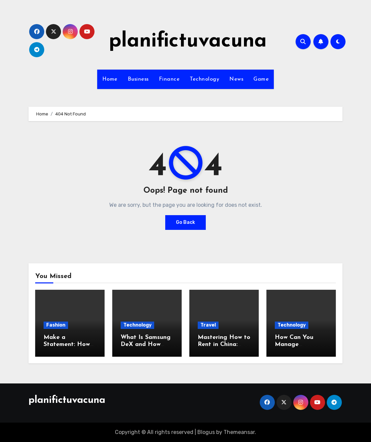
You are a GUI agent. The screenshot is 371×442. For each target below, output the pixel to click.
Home (110, 79)
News (236, 79)
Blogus (206, 432)
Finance (169, 79)
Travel (208, 325)
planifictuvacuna (188, 41)
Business (138, 79)
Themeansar (239, 432)
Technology (204, 79)
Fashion (55, 325)
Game (261, 79)
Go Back (185, 222)
